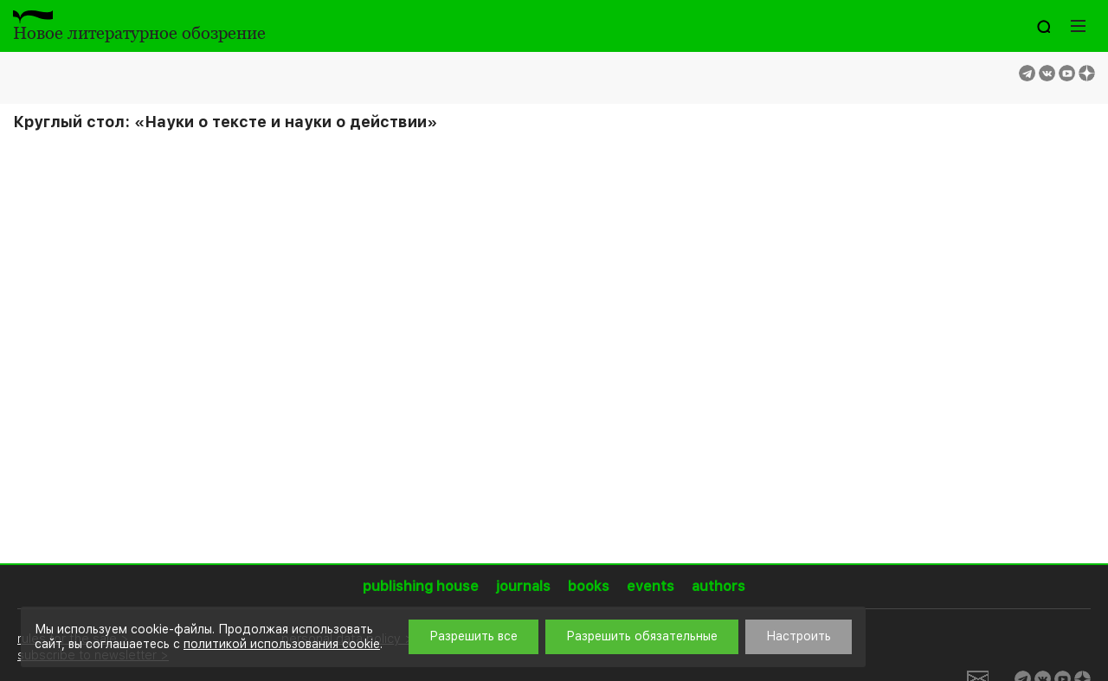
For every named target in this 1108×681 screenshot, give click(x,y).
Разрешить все (473, 636)
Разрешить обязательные (642, 636)
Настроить (798, 636)
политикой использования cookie (282, 644)
